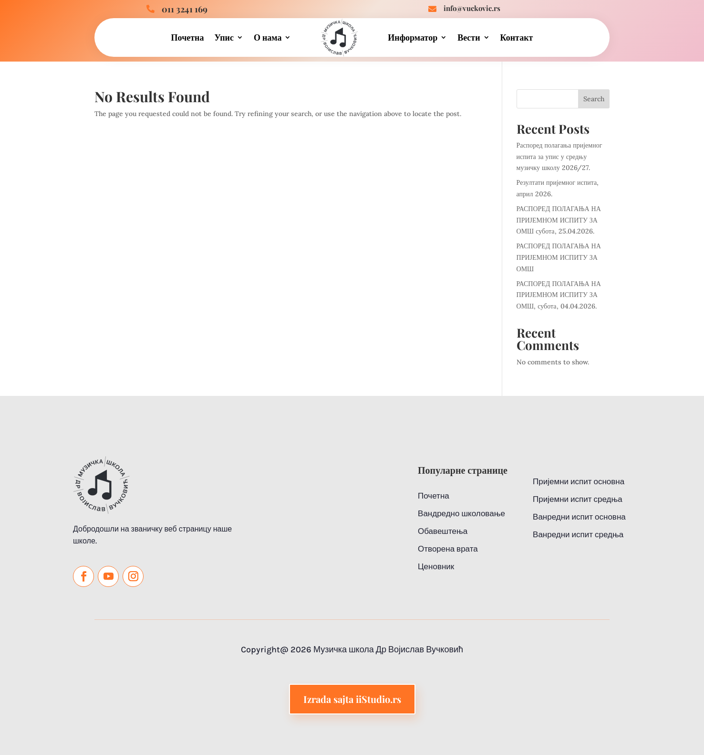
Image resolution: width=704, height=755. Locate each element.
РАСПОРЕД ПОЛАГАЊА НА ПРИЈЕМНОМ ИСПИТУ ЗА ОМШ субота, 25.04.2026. (559, 220)
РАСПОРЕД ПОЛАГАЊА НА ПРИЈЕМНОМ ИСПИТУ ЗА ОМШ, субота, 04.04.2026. (559, 295)
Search (593, 99)
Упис (223, 37)
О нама (268, 37)
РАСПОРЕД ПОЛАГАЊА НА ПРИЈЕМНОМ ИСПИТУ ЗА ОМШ (559, 257)
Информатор (412, 37)
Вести (468, 37)
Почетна (187, 37)
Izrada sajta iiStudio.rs (352, 724)
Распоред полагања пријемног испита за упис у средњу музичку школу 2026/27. (559, 156)
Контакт (516, 37)
